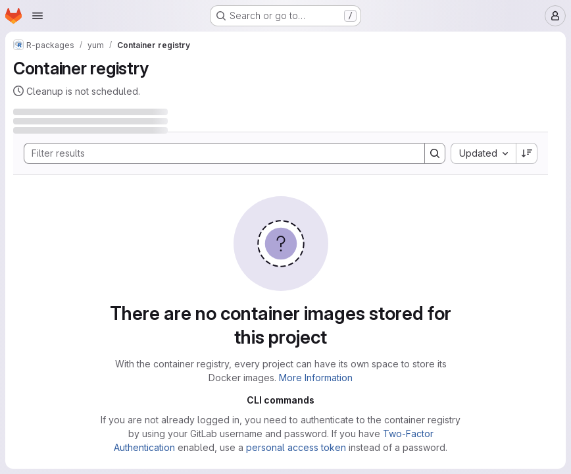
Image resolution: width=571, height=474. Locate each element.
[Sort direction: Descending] (526, 153)
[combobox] (483, 153)
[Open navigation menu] (37, 15)
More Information (316, 377)
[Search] (218, 153)
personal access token (296, 447)
